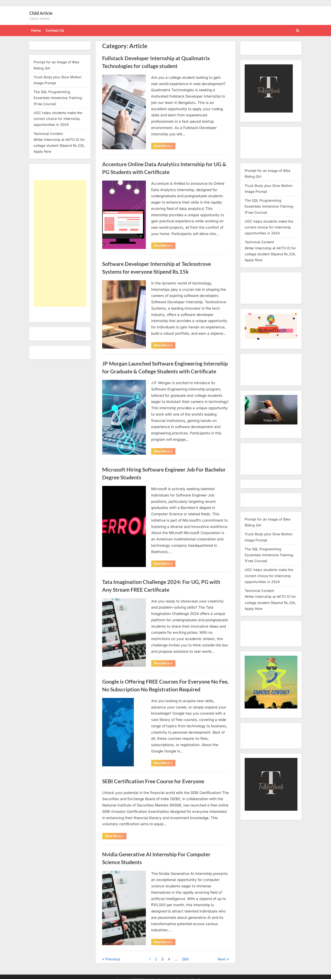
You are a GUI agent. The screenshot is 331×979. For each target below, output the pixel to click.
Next (222, 959)
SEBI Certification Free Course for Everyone (153, 781)
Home (36, 30)
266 (185, 959)
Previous (112, 959)
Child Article (41, 13)
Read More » (164, 146)
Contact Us (55, 30)
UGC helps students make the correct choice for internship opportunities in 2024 (58, 119)
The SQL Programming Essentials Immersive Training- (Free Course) (58, 98)
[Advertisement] (60, 243)
